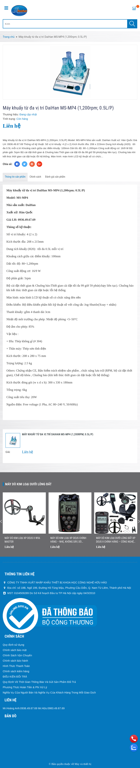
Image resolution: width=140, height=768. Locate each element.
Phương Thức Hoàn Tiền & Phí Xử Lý (25, 687)
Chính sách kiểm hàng (16, 671)
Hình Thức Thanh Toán (16, 666)
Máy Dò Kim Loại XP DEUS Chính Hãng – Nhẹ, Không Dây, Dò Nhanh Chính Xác (68, 540)
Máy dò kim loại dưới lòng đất (28, 484)
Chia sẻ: (7, 164)
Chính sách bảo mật (15, 650)
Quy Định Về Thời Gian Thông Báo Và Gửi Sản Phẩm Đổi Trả (39, 681)
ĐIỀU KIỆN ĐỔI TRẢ (15, 676)
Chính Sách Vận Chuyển (17, 655)
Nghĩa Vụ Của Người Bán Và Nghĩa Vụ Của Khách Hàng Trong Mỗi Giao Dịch (49, 692)
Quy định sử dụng (13, 644)
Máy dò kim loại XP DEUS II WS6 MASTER (22, 540)
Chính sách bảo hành (15, 660)
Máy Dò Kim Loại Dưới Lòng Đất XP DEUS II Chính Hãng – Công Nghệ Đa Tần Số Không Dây (115, 540)
